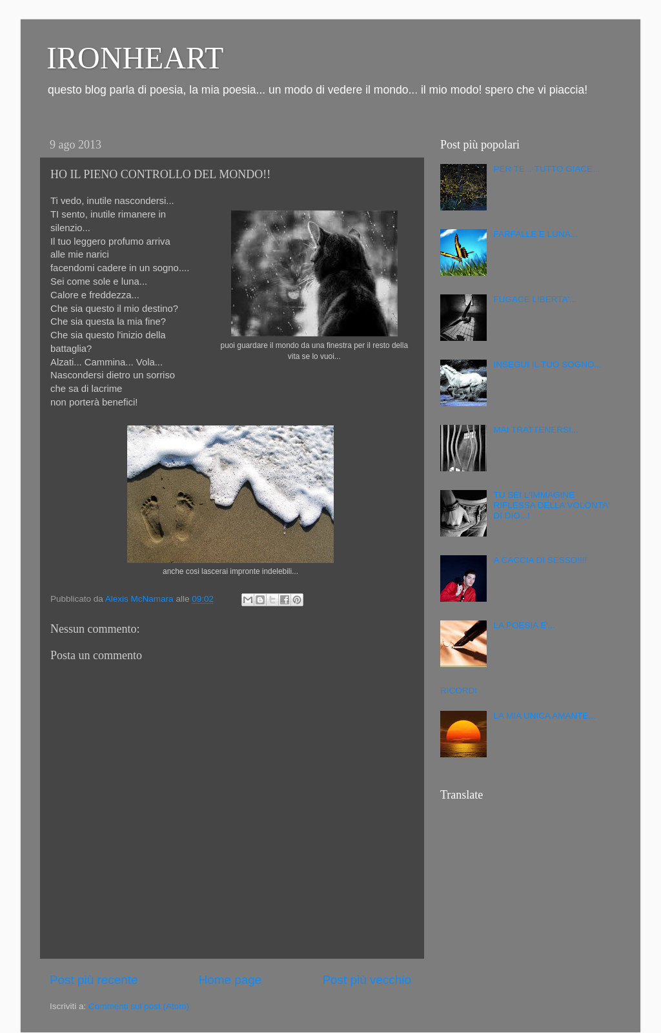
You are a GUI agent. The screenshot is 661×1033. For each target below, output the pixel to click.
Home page (230, 980)
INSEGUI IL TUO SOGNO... (547, 364)
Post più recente (94, 980)
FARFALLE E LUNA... (535, 234)
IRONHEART (134, 58)
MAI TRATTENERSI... (535, 430)
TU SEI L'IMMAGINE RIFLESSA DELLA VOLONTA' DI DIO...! (551, 505)
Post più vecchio (366, 980)
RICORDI (458, 690)
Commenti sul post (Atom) (138, 1006)
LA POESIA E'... (524, 625)
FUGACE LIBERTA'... (534, 299)
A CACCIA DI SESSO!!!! (540, 560)
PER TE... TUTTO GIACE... (546, 169)
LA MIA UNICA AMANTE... (544, 716)
